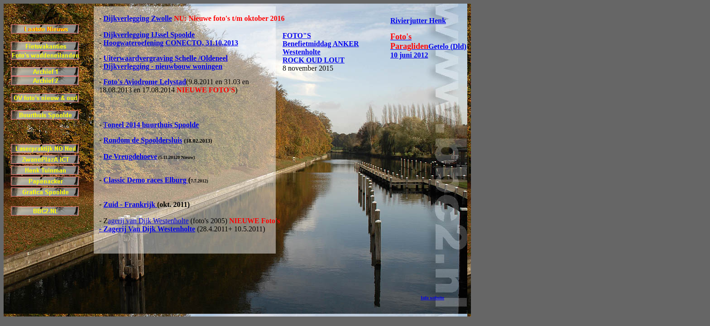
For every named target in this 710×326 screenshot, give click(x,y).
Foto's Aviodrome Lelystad (144, 82)
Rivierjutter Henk (418, 20)
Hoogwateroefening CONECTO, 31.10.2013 (170, 43)
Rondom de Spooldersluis (142, 140)
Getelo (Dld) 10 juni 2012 (428, 46)
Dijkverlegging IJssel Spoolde (149, 34)
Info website (432, 297)
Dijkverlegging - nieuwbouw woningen (162, 66)
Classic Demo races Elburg (145, 180)
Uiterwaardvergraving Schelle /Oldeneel (165, 58)
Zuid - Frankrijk (130, 204)
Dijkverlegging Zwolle (137, 18)
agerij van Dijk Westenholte (148, 221)
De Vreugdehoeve (130, 156)
